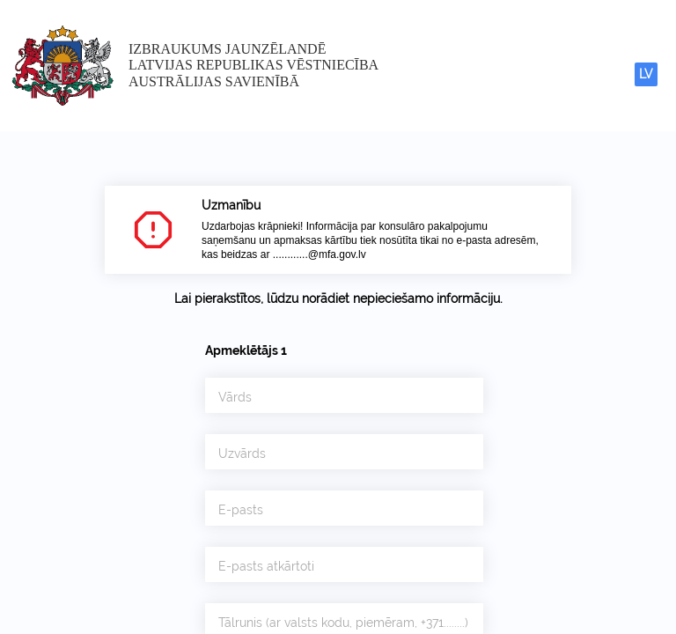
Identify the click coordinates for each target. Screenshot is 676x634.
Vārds (235, 397)
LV (646, 74)
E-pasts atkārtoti (266, 566)
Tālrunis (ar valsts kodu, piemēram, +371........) (343, 623)
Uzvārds (242, 453)
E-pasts (240, 510)
